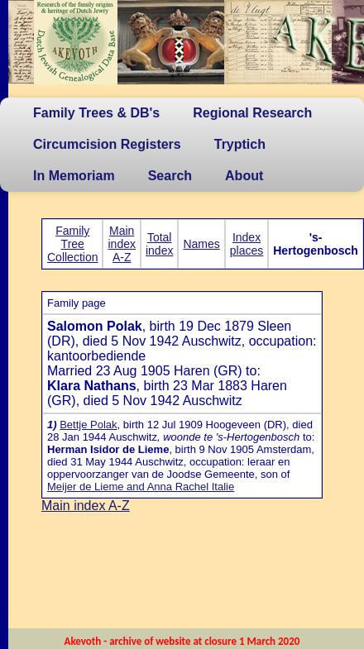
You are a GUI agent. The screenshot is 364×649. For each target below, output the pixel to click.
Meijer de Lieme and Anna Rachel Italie (140, 486)
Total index (159, 244)
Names (201, 244)
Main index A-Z (121, 244)
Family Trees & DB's (96, 113)
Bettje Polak (88, 424)
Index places (246, 244)
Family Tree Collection (72, 244)
